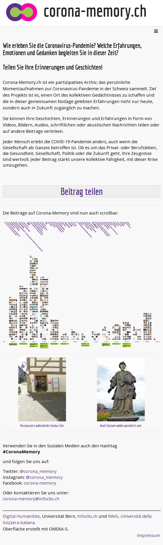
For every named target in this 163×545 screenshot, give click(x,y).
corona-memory (40, 483)
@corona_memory (38, 471)
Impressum (148, 535)
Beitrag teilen (81, 191)
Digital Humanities (21, 516)
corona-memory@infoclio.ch (31, 499)
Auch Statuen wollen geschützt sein (120, 426)
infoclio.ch (87, 516)
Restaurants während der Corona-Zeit (42, 426)
